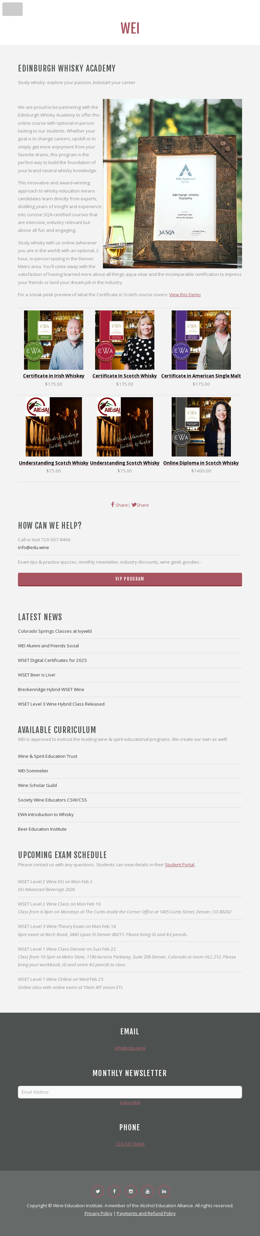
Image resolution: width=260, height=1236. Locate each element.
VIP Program (130, 579)
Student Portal (179, 865)
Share (121, 505)
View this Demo (185, 294)
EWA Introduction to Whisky (46, 814)
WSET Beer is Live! (36, 675)
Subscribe (130, 1102)
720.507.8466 (130, 1144)
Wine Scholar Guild (37, 785)
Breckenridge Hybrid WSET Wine (51, 689)
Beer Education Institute (42, 829)
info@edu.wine (33, 547)
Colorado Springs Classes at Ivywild (55, 631)
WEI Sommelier (33, 771)
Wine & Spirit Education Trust (47, 756)
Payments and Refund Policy (146, 1213)
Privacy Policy (98, 1213)
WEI (130, 28)
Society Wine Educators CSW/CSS (52, 800)
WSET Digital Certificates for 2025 (52, 660)
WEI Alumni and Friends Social (48, 646)
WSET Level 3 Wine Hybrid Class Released (61, 704)
